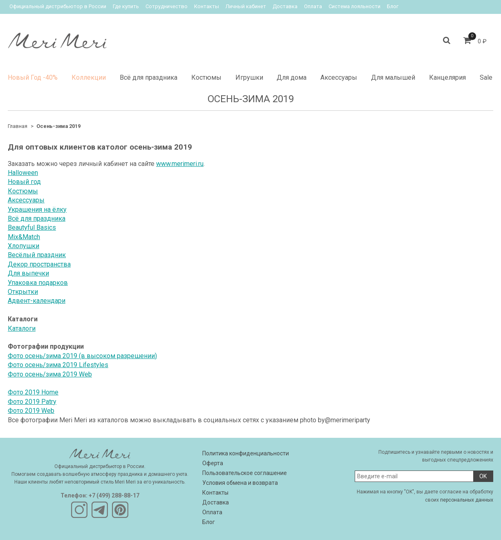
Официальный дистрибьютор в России (57, 6)
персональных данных (466, 500)
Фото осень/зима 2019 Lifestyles (58, 365)
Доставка (285, 6)
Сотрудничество (166, 6)
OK (483, 476)
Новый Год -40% (33, 77)
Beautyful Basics (32, 227)
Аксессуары (338, 77)
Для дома (291, 77)
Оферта (212, 463)
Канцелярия (447, 77)
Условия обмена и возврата (240, 483)
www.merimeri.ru (180, 164)
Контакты (206, 6)
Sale (486, 77)
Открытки (23, 292)
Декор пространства (39, 264)
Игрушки (249, 77)
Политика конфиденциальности (245, 453)
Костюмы (206, 77)
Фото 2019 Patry (32, 402)
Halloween (23, 173)
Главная (17, 126)
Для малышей (393, 77)
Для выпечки (28, 273)
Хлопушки (23, 246)
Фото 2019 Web (31, 411)
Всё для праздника (148, 77)
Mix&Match (24, 237)
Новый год (24, 182)
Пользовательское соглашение (244, 473)
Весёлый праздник (37, 255)
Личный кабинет (246, 6)
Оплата (313, 6)
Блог (392, 6)
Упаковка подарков (38, 283)
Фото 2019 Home (33, 392)
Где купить (126, 6)
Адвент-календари (36, 301)
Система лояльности (354, 6)
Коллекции (89, 77)
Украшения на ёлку (37, 209)
